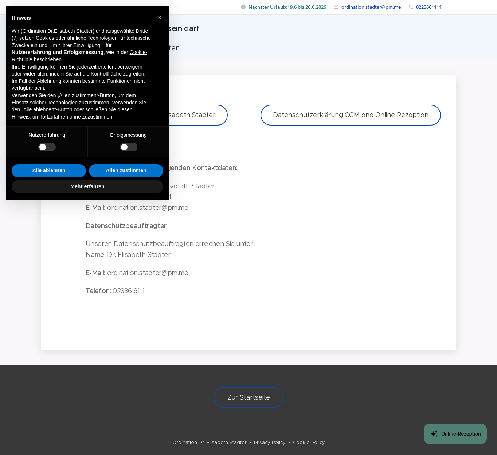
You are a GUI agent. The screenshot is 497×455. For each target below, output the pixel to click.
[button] (159, 17)
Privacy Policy (270, 442)
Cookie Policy (309, 442)
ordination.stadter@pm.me (371, 7)
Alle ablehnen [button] (48, 170)
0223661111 (429, 7)
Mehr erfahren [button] (87, 186)
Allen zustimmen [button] (126, 170)
